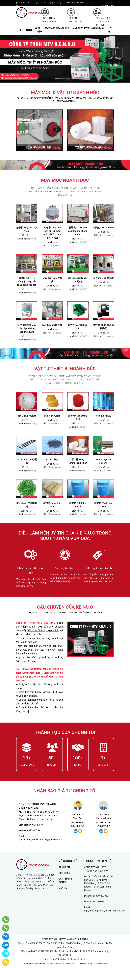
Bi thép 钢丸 (52, 459)
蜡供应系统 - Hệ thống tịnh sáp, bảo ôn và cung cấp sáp (26, 281)
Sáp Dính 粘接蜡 (52, 415)
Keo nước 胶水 (103, 415)
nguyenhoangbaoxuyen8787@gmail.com (39, 839)
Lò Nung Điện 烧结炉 (103, 278)
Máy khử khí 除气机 (52, 325)
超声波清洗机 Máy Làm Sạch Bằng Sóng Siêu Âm (26, 328)
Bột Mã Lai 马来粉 (26, 415)
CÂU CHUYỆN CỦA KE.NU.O (65, 607)
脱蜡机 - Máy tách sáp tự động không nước (77, 231)
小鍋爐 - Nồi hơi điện (103, 227)
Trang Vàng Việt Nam (98, 963)
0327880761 (33, 830)
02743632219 (103, 822)
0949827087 (36, 824)
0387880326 (77, 822)
